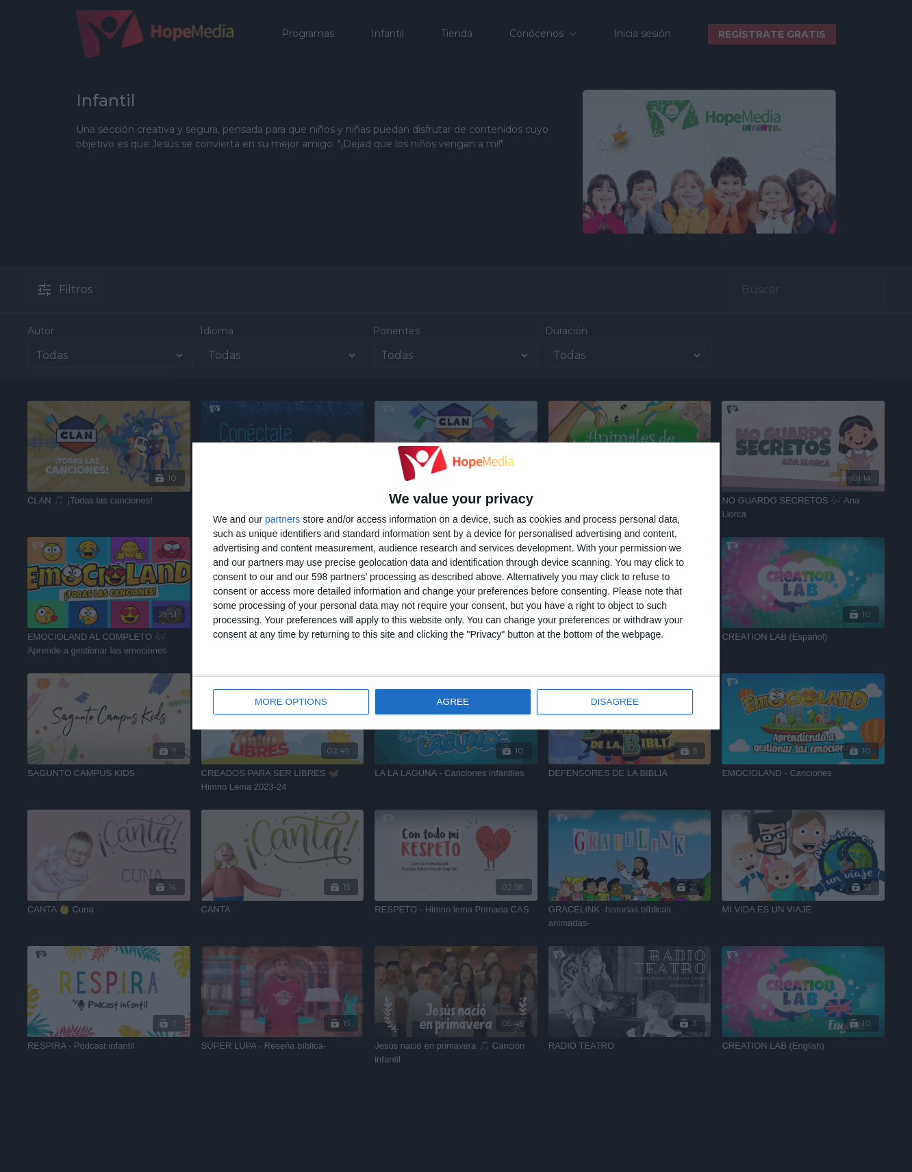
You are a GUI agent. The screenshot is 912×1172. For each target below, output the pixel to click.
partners (282, 519)
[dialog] (456, 586)
